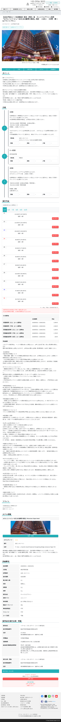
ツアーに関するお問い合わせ (26, 708)
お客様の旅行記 (41, 9)
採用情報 (3, 697)
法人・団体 (3, 701)
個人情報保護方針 (5, 703)
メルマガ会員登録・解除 (25, 706)
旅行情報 (56, 9)
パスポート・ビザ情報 (25, 703)
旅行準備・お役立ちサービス (26, 697)
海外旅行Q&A (23, 704)
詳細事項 (53, 69)
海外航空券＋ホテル (17, 9)
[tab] (5, 209)
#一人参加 (11, 27)
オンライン (55, 218)
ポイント (8, 69)
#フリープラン (19, 27)
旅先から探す (30, 9)
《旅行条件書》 (30, 682)
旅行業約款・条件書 (5, 704)
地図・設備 (31, 536)
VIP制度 (3, 699)
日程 (19, 69)
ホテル (41, 69)
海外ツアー (5, 9)
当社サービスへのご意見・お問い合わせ (9, 706)
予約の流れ (22, 695)
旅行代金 (29, 69)
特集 (49, 9)
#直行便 (5, 27)
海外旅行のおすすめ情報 (25, 701)
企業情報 (3, 695)
